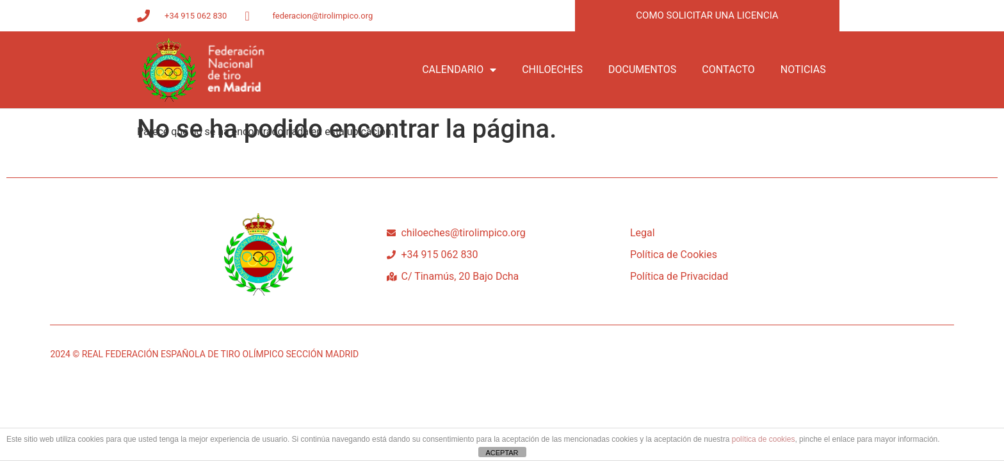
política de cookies (763, 439)
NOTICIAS (803, 69)
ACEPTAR (501, 453)
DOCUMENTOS (642, 69)
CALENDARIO (459, 69)
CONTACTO (728, 69)
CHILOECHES (552, 69)
